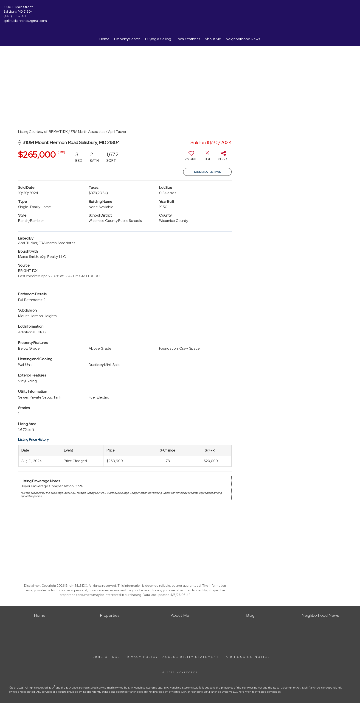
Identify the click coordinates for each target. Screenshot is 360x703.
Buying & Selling (158, 38)
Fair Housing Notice (246, 657)
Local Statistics (188, 38)
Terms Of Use (105, 657)
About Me (213, 38)
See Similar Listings (207, 171)
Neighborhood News (243, 38)
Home (104, 38)
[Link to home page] (180, 10)
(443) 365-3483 (15, 16)
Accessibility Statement (191, 657)
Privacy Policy (141, 657)
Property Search (127, 38)
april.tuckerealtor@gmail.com (25, 21)
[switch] (191, 157)
